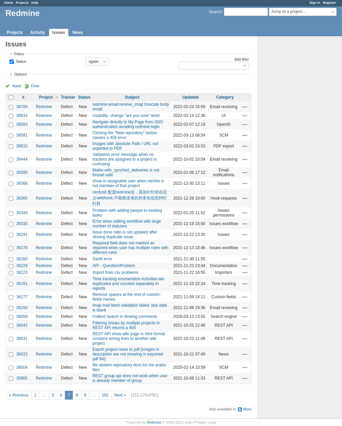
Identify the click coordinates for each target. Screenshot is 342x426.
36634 (21, 115)
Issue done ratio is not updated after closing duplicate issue (124, 234)
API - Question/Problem (113, 265)
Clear (35, 86)
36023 (21, 354)
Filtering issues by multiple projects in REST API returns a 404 (126, 325)
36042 (21, 325)
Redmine (44, 106)
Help (35, 2)
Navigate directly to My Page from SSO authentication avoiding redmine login (127, 124)
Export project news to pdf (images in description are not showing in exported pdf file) (127, 354)
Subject (132, 97)
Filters (19, 54)
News (77, 32)
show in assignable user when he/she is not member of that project (128, 183)
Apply (16, 86)
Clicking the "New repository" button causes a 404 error (124, 135)
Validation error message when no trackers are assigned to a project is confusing (124, 159)
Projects (22, 2)
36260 (21, 259)
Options (20, 74)
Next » (120, 395)
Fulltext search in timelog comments (124, 316)
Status (20, 61)
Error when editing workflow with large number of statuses (126, 223)
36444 (21, 159)
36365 (21, 198)
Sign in (315, 2)
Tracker (68, 97)
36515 (21, 146)
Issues (58, 32)
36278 (21, 247)
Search (215, 11)
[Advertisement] (291, 142)
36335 (21, 223)
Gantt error (102, 259)
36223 (21, 272)
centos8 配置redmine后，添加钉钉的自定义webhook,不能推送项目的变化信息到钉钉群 (129, 198)
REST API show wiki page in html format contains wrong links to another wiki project (128, 338)
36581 (21, 135)
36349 (21, 212)
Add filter (241, 59)
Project (46, 97)
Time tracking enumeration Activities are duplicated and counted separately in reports (128, 284)
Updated (190, 97)
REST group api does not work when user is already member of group (129, 378)
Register (329, 2)
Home (8, 2)
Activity (37, 32)
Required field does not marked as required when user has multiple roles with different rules (130, 248)
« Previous (18, 395)
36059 (21, 316)
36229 (21, 265)
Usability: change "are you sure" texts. (126, 115)
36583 (21, 124)
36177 (21, 297)
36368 (21, 183)
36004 (21, 367)
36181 (21, 283)
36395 (21, 172)
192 (105, 395)
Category (225, 97)
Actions (245, 106)
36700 (21, 106)
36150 (21, 307)
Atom (247, 409)
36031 (21, 338)
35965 (21, 378)
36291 (21, 234)
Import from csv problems (115, 272)
